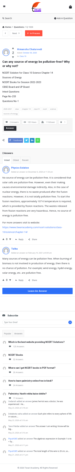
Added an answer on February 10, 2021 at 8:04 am (31, 253)
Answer (10, 128)
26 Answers (15, 372)
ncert (45, 109)
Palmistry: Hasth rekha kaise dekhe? (27, 393)
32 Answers (15, 359)
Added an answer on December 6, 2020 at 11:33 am (32, 172)
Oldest (16, 160)
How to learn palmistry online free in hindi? (30, 381)
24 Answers (15, 385)
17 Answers (15, 398)
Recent (25, 160)
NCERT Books (15, 355)
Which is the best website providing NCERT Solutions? (36, 342)
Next (15, 33)
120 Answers (16, 346)
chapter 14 (26, 109)
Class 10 (23, 56)
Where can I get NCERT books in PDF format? (31, 368)
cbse (17, 109)
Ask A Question (63, 18)
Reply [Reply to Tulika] (19, 280)
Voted (7, 160)
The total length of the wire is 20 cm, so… (51, 451)
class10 (37, 109)
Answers (18, 333)
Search (7, 18)
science (53, 109)
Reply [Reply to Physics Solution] (19, 239)
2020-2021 (7, 109)
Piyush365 (12, 438)
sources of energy (10, 113)
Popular (7, 333)
